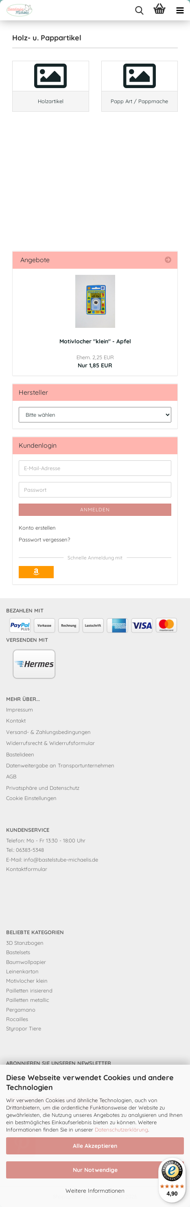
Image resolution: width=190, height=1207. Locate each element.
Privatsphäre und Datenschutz (42, 788)
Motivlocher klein (27, 980)
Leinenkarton (22, 971)
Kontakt (16, 720)
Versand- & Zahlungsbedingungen (48, 732)
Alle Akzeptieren (95, 1146)
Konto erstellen (37, 527)
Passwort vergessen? (44, 539)
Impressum (19, 709)
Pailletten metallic (27, 1000)
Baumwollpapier (26, 962)
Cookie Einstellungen (31, 798)
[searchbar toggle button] (139, 10)
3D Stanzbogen (25, 943)
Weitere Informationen (95, 1190)
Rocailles (17, 1019)
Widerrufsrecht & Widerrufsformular (50, 743)
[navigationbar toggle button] (180, 10)
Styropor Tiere (23, 1028)
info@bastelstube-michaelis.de (61, 859)
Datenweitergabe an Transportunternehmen (60, 765)
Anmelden (95, 509)
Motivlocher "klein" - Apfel (95, 341)
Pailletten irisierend (29, 990)
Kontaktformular (26, 869)
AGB (11, 776)
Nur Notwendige (95, 1170)
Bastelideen (20, 754)
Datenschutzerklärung (121, 1129)
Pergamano (20, 1009)
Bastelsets (18, 952)
